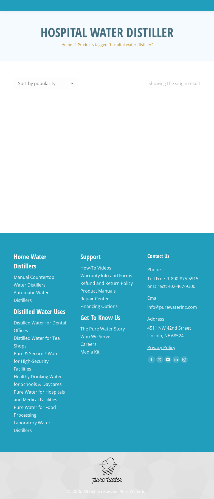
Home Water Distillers (30, 261)
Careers (88, 344)
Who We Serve (95, 336)
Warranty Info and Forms (106, 276)
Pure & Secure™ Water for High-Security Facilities (37, 361)
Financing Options (99, 306)
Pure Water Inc (133, 491)
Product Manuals (98, 291)
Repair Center (94, 299)
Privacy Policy (161, 347)
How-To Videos (95, 268)
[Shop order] (46, 83)
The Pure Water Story (102, 329)
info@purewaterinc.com (172, 307)
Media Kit (90, 352)
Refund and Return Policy (106, 283)
